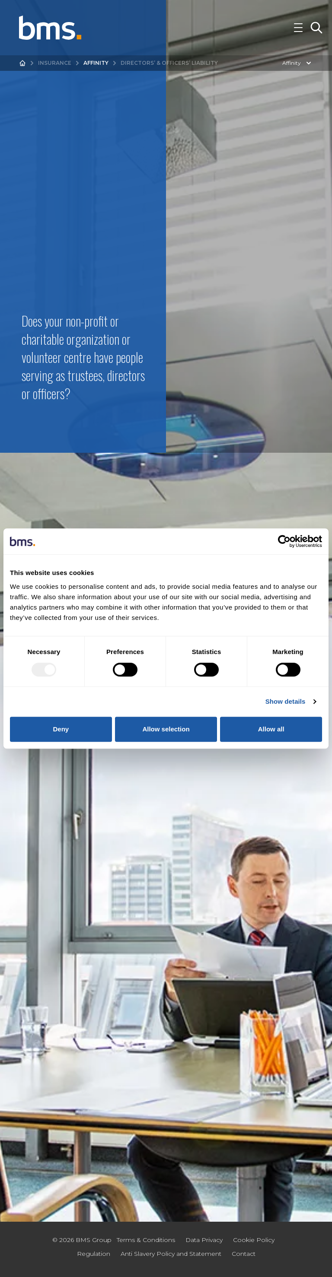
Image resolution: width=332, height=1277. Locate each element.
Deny (61, 729)
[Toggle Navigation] (298, 27)
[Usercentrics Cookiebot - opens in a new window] (284, 541)
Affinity (96, 63)
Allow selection (165, 729)
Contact (243, 1254)
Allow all (271, 729)
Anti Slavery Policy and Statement (171, 1254)
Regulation (93, 1254)
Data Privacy (204, 1240)
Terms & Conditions (146, 1240)
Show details (285, 701)
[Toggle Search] (316, 28)
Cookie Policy (254, 1240)
